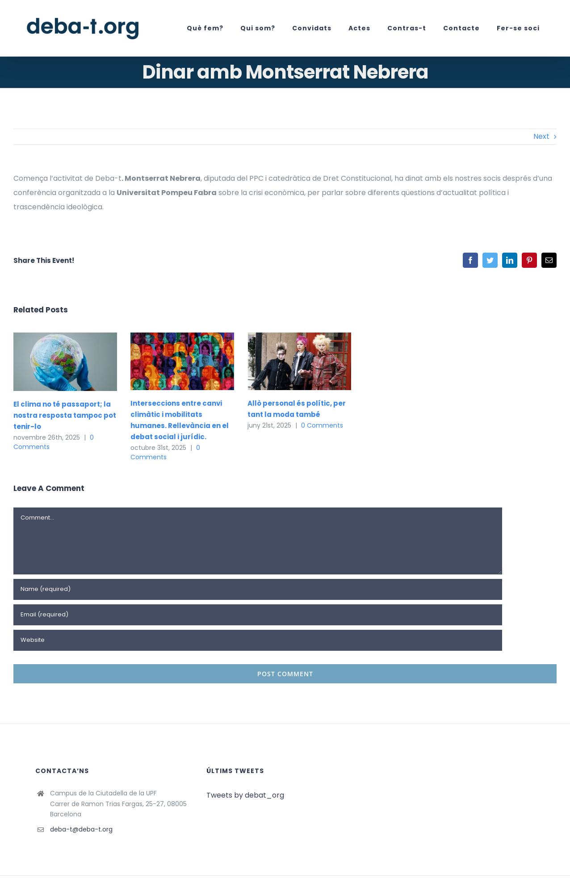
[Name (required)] (257, 589)
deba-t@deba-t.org (81, 829)
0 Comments (165, 452)
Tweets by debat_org (245, 795)
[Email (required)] (257, 614)
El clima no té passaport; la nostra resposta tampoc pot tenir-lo (64, 415)
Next (541, 136)
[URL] (257, 640)
